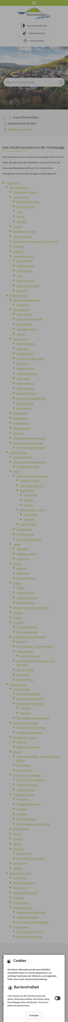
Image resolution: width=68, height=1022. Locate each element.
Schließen (34, 1015)
